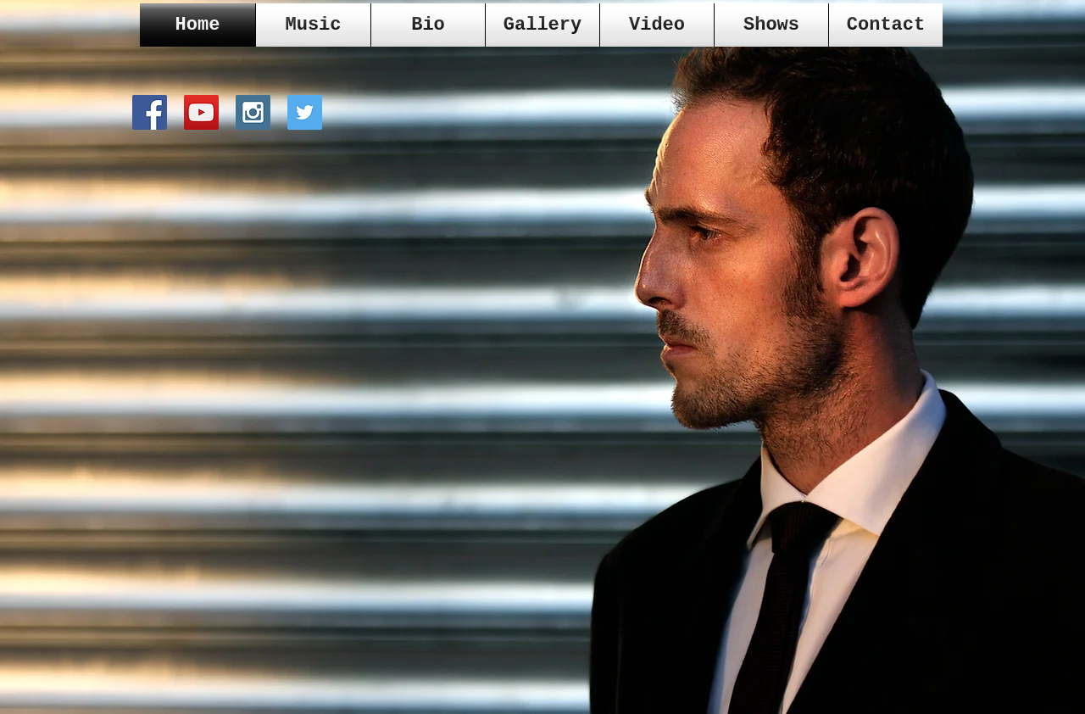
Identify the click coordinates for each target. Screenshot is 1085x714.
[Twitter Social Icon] (304, 112)
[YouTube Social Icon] (201, 112)
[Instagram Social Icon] (253, 112)
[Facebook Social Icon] (149, 112)
